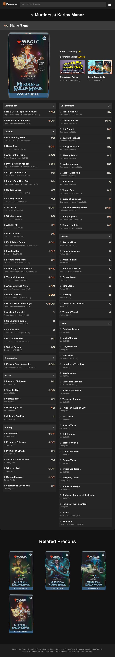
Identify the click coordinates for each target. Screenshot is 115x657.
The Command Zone (95, 80)
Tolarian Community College (70, 80)
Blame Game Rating (69, 77)
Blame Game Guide (96, 77)
